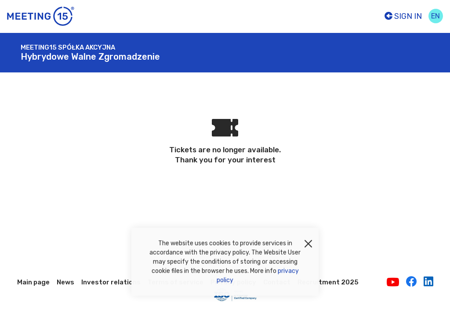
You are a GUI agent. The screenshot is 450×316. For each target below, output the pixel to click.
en (435, 16)
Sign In (403, 16)
